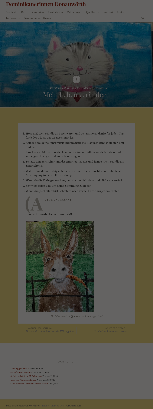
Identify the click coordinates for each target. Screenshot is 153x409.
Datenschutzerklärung (50, 45)
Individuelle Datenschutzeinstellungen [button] (76, 86)
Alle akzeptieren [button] (76, 69)
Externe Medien (94, 57)
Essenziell (40, 55)
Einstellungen (45, 48)
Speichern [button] (77, 77)
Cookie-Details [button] (60, 93)
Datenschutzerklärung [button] (78, 93)
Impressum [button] (94, 93)
